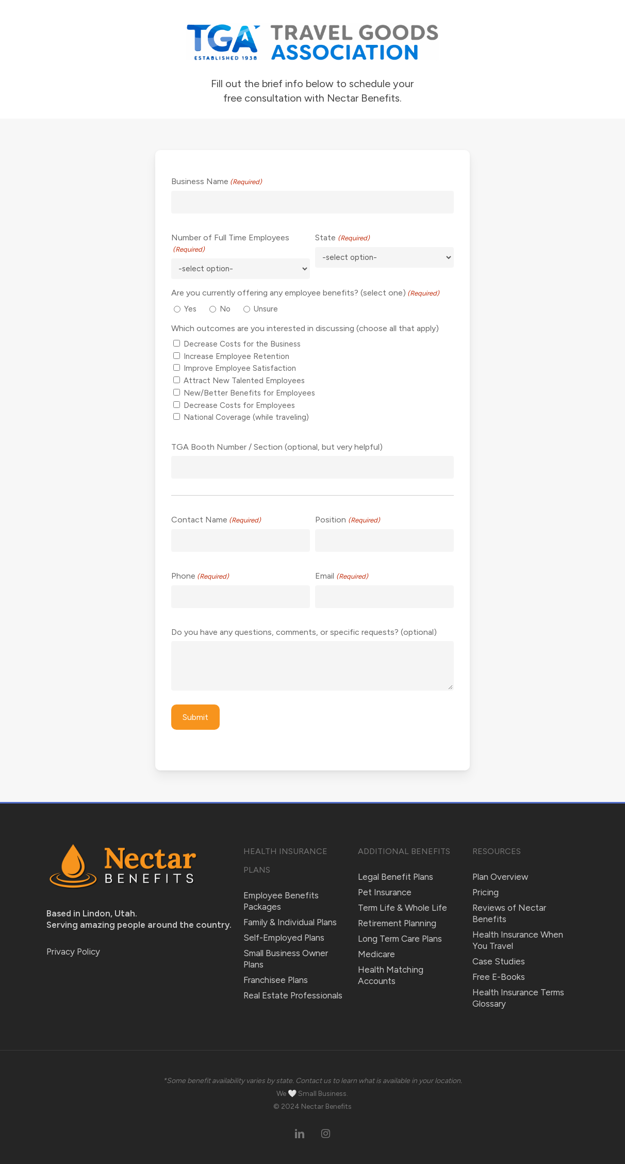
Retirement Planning (397, 923)
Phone (200, 576)
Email (341, 576)
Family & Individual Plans (290, 922)
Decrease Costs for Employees (239, 405)
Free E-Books (498, 977)
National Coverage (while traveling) (246, 417)
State (342, 238)
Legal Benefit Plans (395, 877)
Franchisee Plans (275, 980)
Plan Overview (500, 877)
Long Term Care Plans (400, 938)
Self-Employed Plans (283, 937)
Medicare (376, 954)
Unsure (266, 309)
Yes (190, 309)
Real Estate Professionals (292, 995)
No (225, 309)
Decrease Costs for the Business (242, 344)
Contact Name (216, 520)
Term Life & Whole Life (402, 908)
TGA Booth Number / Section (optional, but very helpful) (277, 447)
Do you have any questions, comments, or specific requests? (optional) (304, 632)
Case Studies (498, 961)
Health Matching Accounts (390, 975)
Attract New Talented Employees (244, 380)
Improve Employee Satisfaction (240, 368)
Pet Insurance (385, 892)
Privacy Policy (73, 951)
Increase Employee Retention (236, 356)
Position (347, 520)
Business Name (216, 182)
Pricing (485, 892)
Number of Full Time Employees (230, 244)
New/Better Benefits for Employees (249, 393)
